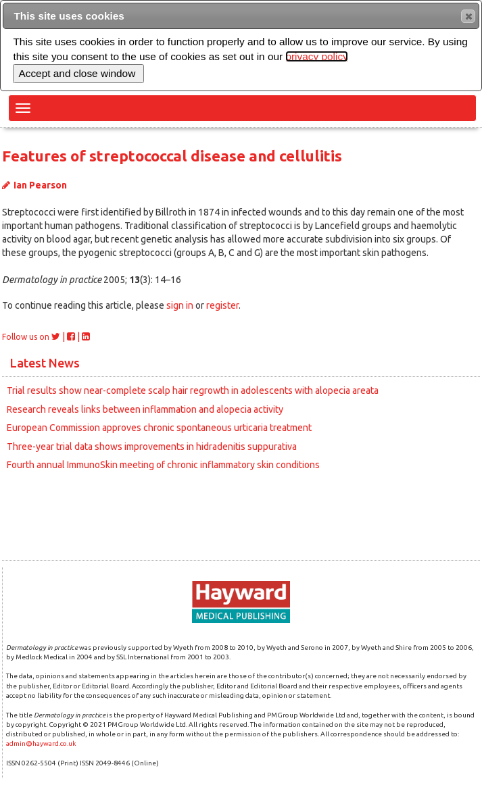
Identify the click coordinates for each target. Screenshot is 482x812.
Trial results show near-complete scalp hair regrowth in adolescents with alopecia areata (193, 390)
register (222, 305)
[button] (468, 16)
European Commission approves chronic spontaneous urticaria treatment (159, 427)
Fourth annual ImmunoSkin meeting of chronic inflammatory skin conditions (163, 464)
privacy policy (316, 56)
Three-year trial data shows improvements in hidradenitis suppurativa (152, 446)
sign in (179, 305)
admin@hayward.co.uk (41, 743)
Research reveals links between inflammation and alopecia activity (145, 409)
